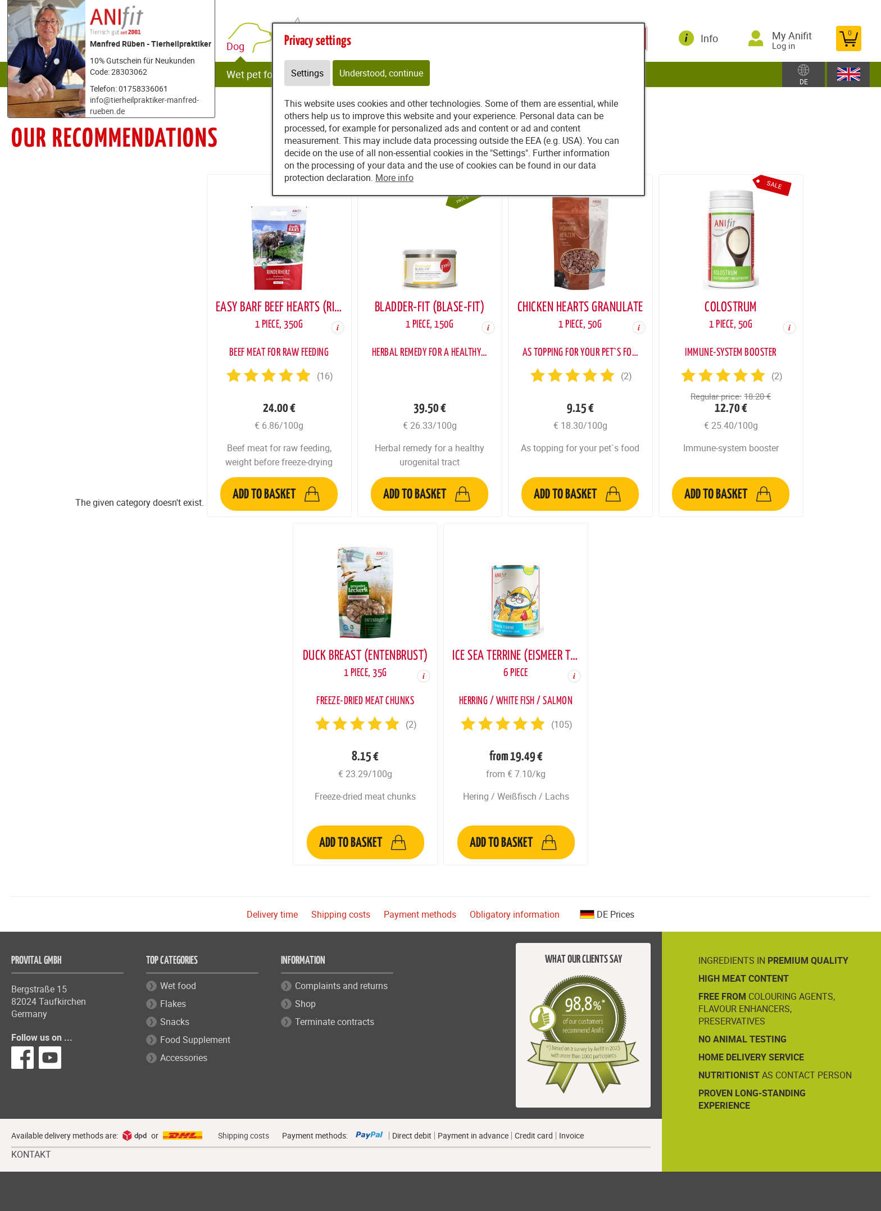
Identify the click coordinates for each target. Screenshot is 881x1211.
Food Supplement (195, 1039)
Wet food (178, 985)
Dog (237, 46)
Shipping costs (340, 914)
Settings (307, 73)
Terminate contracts (334, 1021)
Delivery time (272, 914)
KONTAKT (31, 1154)
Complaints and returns (341, 985)
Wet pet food (255, 74)
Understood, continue (381, 73)
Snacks (174, 1021)
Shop (305, 1003)
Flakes (173, 1003)
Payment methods (420, 914)
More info (394, 177)
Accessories (183, 1057)
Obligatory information (515, 914)
